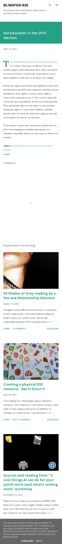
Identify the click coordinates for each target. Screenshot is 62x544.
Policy (38, 146)
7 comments (19, 328)
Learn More (27, 541)
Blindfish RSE (15, 5)
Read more (53, 328)
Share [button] (6, 154)
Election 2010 (18, 146)
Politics (47, 146)
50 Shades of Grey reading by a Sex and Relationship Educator (29, 295)
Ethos (30, 146)
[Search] (50, 5)
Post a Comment (21, 419)
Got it (39, 541)
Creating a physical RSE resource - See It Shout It (24, 386)
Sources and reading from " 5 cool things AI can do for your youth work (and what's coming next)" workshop (30, 482)
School (7, 149)
